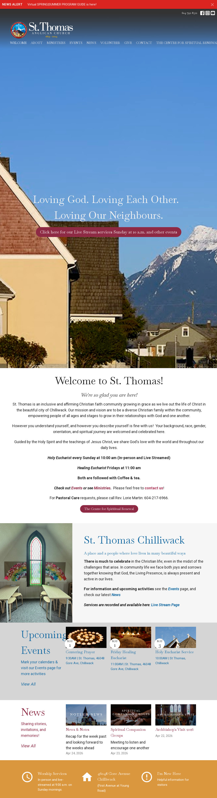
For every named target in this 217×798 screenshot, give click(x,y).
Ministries (56, 43)
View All (28, 684)
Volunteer (110, 43)
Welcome (18, 43)
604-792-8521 (189, 13)
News (91, 43)
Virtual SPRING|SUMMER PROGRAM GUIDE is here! (61, 4)
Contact (144, 43)
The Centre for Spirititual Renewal (109, 509)
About (37, 43)
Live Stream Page (165, 605)
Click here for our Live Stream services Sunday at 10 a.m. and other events (108, 232)
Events (76, 43)
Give (128, 43)
